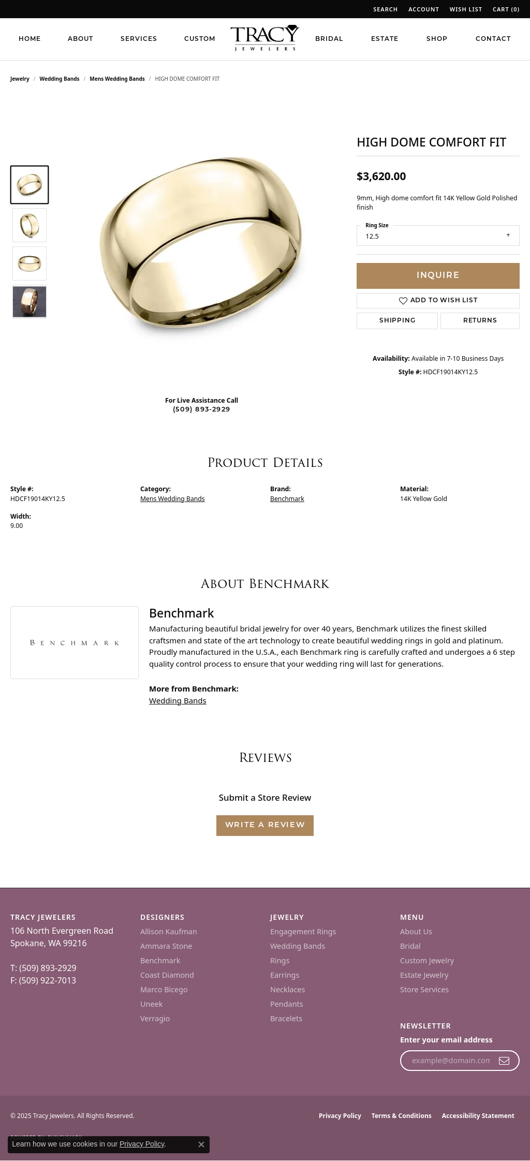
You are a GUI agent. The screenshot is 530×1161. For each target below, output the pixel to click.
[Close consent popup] (201, 1144)
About (80, 39)
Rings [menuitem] (279, 960)
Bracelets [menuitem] (286, 1018)
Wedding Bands (60, 78)
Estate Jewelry (424, 975)
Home (30, 39)
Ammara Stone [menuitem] (166, 946)
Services (139, 39)
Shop (437, 39)
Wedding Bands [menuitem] (297, 946)
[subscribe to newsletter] (504, 1060)
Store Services (424, 989)
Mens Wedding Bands (117, 78)
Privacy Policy (340, 1115)
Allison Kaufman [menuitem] (168, 931)
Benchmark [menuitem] (160, 960)
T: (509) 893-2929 (43, 968)
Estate (385, 39)
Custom (199, 39)
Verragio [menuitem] (155, 1018)
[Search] (385, 9)
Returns (480, 321)
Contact (493, 39)
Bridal (329, 39)
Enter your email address (446, 1040)
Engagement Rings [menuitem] (303, 931)
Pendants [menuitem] (286, 1004)
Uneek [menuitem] (151, 1004)
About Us (416, 931)
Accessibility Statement (478, 1115)
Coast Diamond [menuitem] (167, 975)
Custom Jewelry (427, 960)
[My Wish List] (466, 9)
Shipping (397, 321)
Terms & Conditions (402, 1115)
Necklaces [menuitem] (287, 989)
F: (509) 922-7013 (43, 980)
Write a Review (265, 825)
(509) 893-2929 (201, 409)
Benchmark (287, 498)
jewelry (20, 78)
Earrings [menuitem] (284, 975)
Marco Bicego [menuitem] (164, 989)
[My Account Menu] (423, 9)
